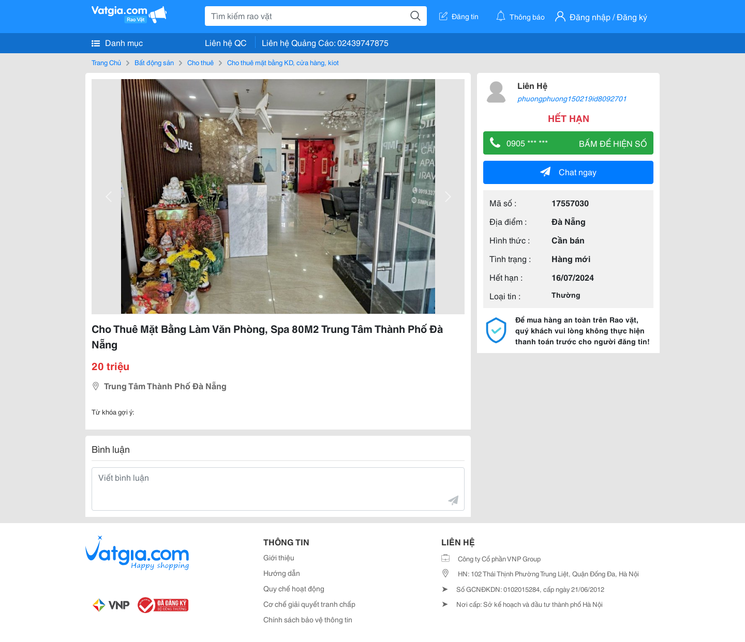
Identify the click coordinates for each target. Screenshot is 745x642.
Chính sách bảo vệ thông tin (307, 619)
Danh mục (117, 42)
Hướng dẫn (281, 573)
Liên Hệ (532, 85)
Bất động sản (154, 62)
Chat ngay (568, 171)
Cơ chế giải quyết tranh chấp (309, 604)
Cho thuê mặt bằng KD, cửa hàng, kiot (283, 62)
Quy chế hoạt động (293, 588)
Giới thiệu (278, 557)
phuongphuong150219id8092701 (572, 98)
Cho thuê (200, 62)
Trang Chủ (106, 62)
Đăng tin (459, 16)
